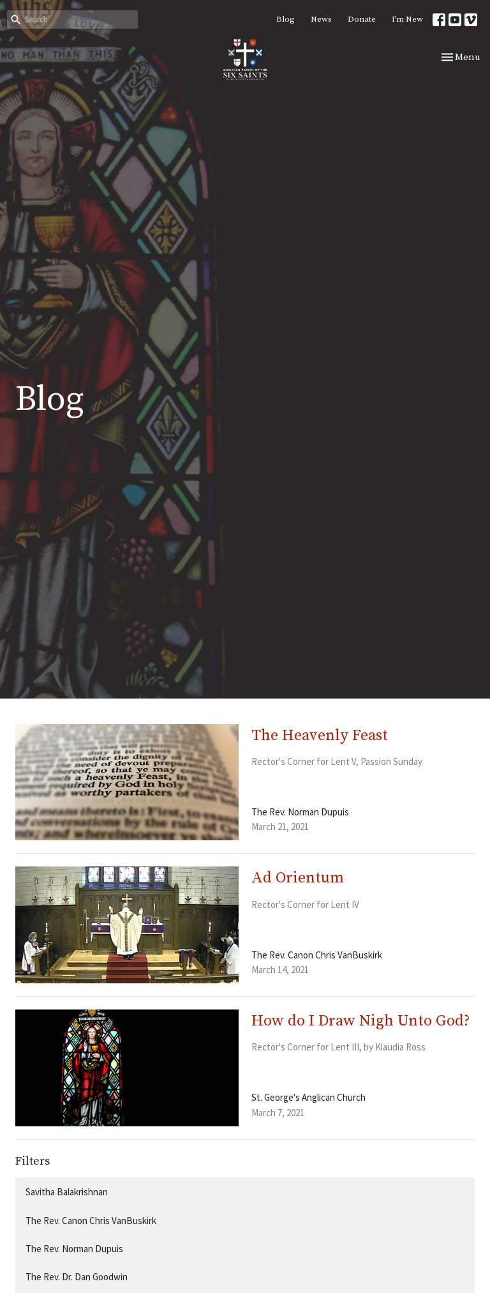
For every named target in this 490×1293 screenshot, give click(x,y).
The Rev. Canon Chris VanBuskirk (91, 1220)
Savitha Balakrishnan (67, 1192)
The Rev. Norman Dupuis (74, 1249)
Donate (362, 19)
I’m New (407, 19)
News (321, 19)
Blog (285, 19)
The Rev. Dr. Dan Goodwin (77, 1277)
